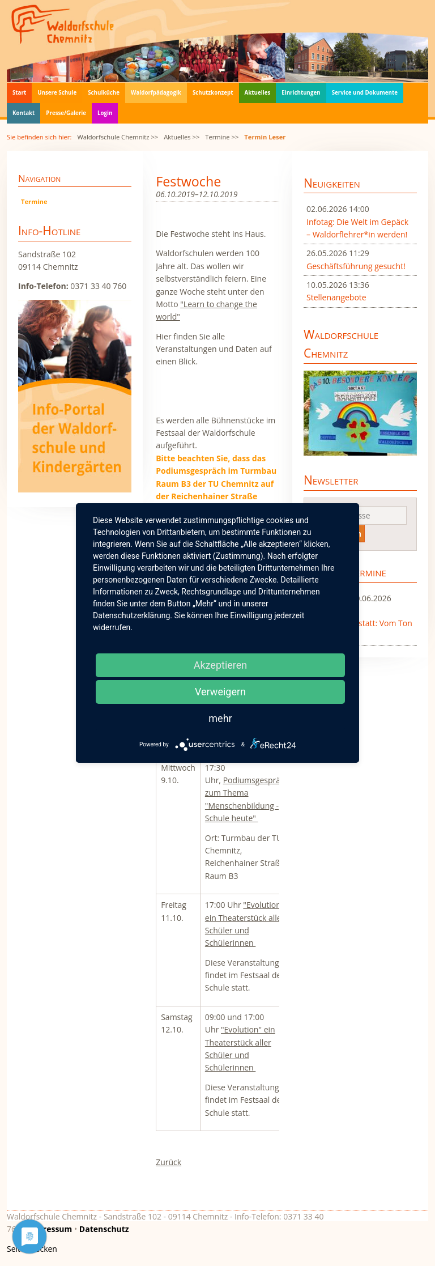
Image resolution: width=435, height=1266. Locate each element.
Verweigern (220, 692)
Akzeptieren (221, 665)
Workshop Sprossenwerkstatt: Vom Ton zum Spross (359, 623)
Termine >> (221, 137)
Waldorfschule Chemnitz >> (117, 137)
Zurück (168, 1162)
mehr (220, 718)
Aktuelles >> (181, 137)
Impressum (50, 1228)
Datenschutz (104, 1228)
